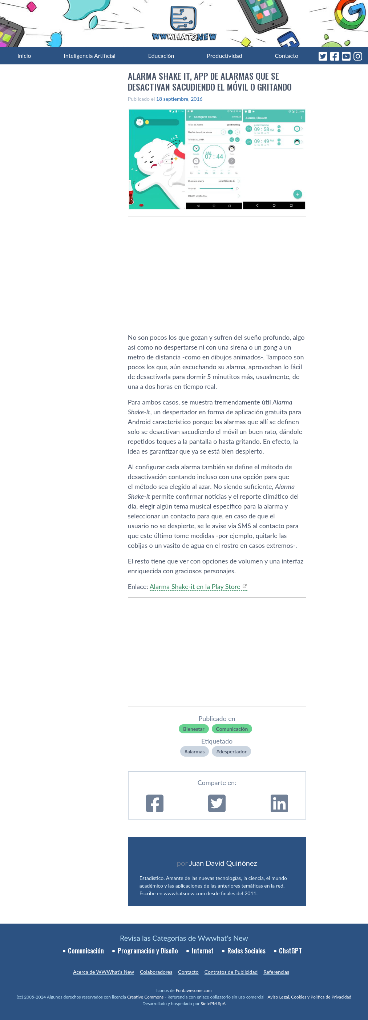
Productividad (224, 55)
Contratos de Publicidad (231, 972)
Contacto (286, 55)
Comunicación (232, 729)
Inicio (24, 55)
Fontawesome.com (194, 990)
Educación (161, 55)
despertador (232, 751)
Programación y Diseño (148, 950)
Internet (203, 950)
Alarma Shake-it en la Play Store (195, 586)
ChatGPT (290, 950)
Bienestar (194, 729)
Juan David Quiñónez (223, 862)
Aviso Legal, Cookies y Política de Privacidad (310, 997)
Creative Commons (145, 997)
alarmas (196, 751)
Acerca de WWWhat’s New (103, 972)
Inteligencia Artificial (89, 55)
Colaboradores (156, 972)
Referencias (276, 972)
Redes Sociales (246, 950)
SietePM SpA (213, 1003)
